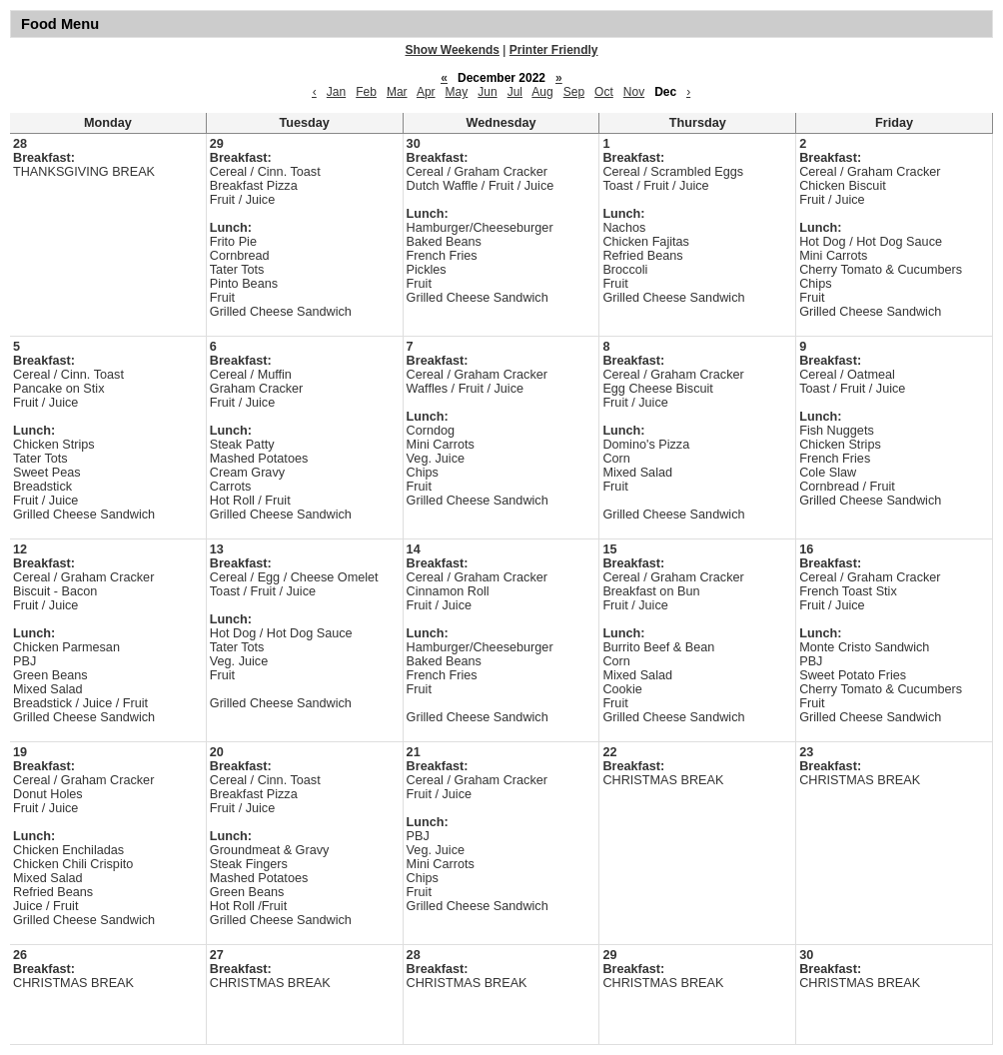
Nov (633, 92)
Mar (397, 92)
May (457, 92)
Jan (336, 92)
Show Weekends (453, 50)
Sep (573, 92)
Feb (366, 92)
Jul (514, 92)
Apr (426, 92)
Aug (541, 92)
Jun (487, 92)
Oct (603, 92)
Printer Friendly (553, 50)
